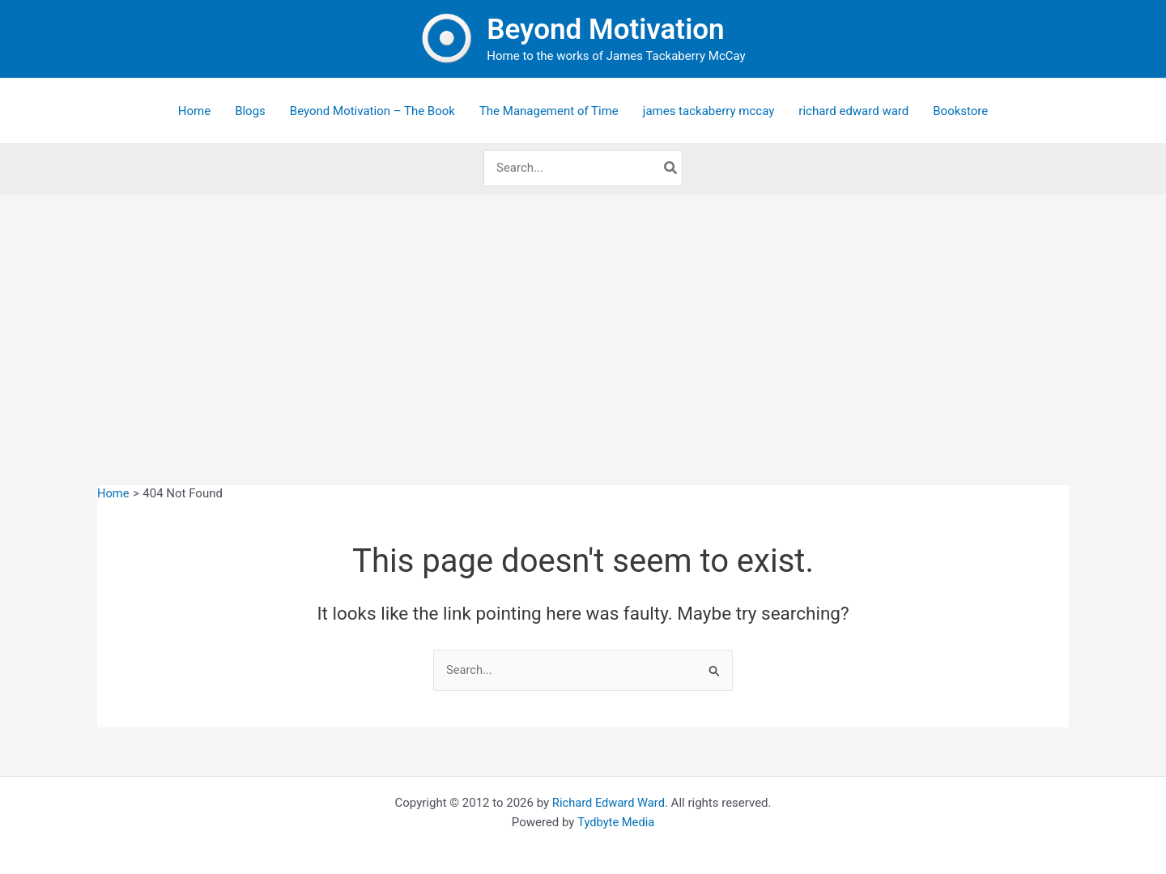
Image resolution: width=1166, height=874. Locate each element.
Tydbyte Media (616, 823)
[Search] (671, 168)
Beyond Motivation (605, 29)
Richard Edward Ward (608, 802)
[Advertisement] (583, 315)
